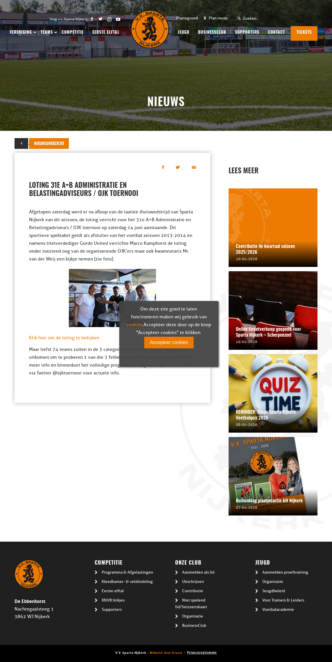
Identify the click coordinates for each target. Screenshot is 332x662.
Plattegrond (187, 18)
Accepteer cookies (169, 342)
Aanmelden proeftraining (285, 572)
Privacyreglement (202, 651)
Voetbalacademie (278, 609)
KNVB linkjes (113, 600)
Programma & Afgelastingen (127, 572)
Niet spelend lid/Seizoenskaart (191, 603)
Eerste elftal (113, 590)
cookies (134, 325)
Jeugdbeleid (273, 590)
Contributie (192, 590)
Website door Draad (166, 652)
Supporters (112, 609)
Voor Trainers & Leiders (283, 600)
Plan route (218, 18)
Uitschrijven (193, 581)
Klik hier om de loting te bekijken (64, 338)
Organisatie (192, 616)
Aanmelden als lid (198, 572)
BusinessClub (194, 625)
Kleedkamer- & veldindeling (127, 581)
